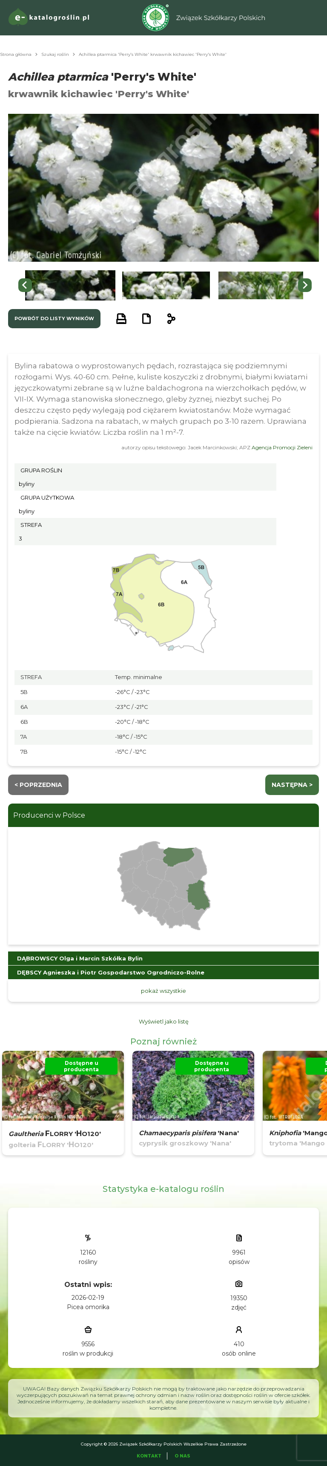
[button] (70, 285)
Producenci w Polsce (49, 815)
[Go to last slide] (25, 285)
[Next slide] (305, 285)
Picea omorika (88, 1307)
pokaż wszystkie (163, 990)
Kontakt (149, 1456)
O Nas (182, 1456)
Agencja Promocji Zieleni (282, 447)
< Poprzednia (38, 785)
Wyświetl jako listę (164, 1021)
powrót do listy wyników (54, 318)
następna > (292, 785)
